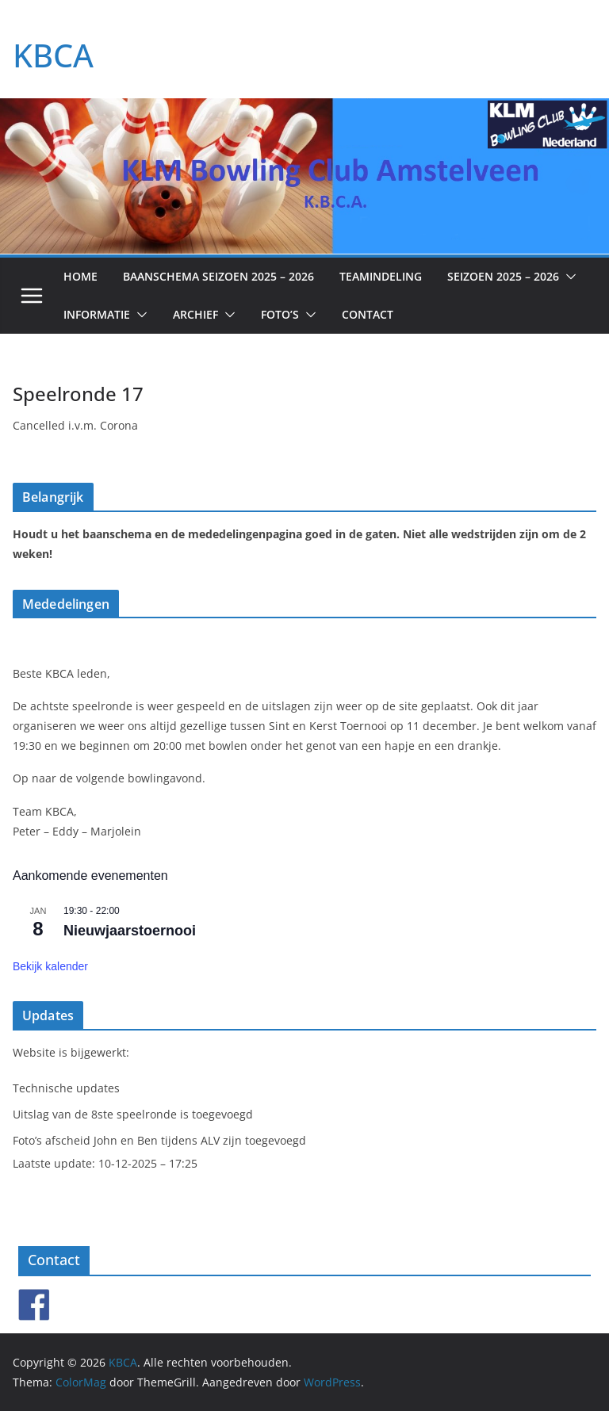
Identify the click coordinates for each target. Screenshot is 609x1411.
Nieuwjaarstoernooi (129, 931)
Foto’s (280, 314)
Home (80, 276)
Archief (195, 314)
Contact (367, 314)
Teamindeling (380, 276)
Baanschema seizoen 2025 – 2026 (218, 276)
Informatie (96, 314)
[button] (567, 277)
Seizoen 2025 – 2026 (503, 276)
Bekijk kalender (50, 966)
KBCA (53, 55)
